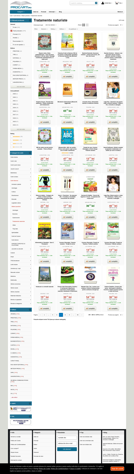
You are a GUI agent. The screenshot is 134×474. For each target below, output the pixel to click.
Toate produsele (19, 31)
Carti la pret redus (15, 165)
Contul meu (106, 3)
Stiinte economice (15, 284)
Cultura (14, 191)
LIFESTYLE (111, 155)
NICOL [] (14, 389)
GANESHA (65, 293)
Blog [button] (105, 432)
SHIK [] (14, 372)
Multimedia (14, 280)
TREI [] (14, 321)
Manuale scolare (15, 272)
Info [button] (13, 432)
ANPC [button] (14, 403)
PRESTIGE (17, 51)
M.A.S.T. (89, 61)
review (70, 153)
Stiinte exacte (14, 288)
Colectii (13, 253)
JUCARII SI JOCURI (17, 249)
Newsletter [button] (61, 432)
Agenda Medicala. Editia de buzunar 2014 (113, 444)
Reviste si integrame (16, 303)
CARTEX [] (15, 345)
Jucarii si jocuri (15, 169)
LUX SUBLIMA (88, 155)
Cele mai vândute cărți (86, 436)
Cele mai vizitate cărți (86, 444)
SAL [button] (13, 416)
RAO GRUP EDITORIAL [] (19, 364)
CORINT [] (15, 333)
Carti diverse (14, 180)
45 (76, 315)
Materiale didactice (16, 295)
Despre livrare (14, 452)
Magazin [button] (37, 432)
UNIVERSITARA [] (17, 376)
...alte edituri (14, 397)
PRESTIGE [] (16, 318)
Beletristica (14, 172)
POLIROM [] (15, 329)
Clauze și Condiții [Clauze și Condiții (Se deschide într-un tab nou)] (75, 468)
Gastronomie (16, 217)
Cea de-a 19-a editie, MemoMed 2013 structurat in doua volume (111, 449)
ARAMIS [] (15, 314)
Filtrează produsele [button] (18, 20)
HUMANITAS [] (16, 357)
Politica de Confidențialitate (18, 444)
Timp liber (15, 229)
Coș (118, 3)
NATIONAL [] (16, 325)
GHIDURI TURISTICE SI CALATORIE (18, 244)
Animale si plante (16, 184)
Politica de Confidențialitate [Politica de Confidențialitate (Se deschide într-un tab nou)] (59, 468)
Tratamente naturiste (18, 221)
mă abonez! (67, 449)
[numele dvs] (67, 438)
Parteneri (36, 452)
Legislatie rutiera (16, 203)
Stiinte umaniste (15, 291)
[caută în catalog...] (81, 3)
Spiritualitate (15, 232)
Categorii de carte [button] (17, 153)
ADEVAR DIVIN (66, 107)
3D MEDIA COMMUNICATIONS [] (19, 381)
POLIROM (88, 107)
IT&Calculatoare (15, 260)
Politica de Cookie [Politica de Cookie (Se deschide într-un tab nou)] (44, 468)
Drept (12, 256)
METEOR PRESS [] (17, 368)
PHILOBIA (111, 61)
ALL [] (14, 393)
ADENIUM (65, 202)
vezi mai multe (21, 86)
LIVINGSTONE (42, 61)
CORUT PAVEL (15, 360)
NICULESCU (66, 61)
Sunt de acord (117, 469)
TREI (15, 54)
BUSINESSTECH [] (17, 341)
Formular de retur (38, 456)
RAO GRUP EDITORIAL (20, 75)
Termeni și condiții (15, 436)
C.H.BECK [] (15, 353)
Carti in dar (14, 161)
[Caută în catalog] (96, 3)
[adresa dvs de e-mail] (67, 443)
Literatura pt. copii (15, 268)
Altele (14, 225)
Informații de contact (16, 460)
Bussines (15, 214)
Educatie (14, 199)
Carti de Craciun (16, 236)
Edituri (35, 444)
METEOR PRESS (19, 79)
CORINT (16, 65)
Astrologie (14, 188)
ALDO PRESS (43, 246)
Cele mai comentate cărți (86, 440)
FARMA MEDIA (18, 68)
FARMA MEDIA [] (17, 337)
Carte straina (14, 157)
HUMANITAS (18, 72)
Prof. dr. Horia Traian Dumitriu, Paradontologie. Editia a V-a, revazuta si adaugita (111, 438)
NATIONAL (43, 202)
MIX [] (14, 385)
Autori (35, 448)
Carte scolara (14, 176)
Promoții (36, 440)
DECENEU (43, 293)
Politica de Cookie (15, 440)
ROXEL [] (15, 349)
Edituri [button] (14, 309)
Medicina (13, 276)
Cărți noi (36, 436)
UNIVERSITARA (43, 107)
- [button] (29, 20)
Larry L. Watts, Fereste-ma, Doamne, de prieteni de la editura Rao (113, 455)
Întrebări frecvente (16, 456)
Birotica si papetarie (16, 299)
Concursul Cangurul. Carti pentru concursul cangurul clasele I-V (112, 460)
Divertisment (15, 195)
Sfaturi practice (16, 206)
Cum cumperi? (15, 448)
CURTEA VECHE (111, 107)
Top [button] (82, 432)
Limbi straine (14, 264)
